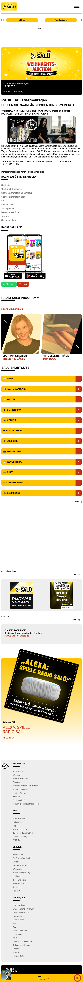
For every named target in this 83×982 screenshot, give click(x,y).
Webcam (16, 775)
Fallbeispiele (7, 204)
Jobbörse (17, 876)
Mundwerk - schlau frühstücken (26, 804)
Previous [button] (2, 20)
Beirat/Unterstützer (10, 212)
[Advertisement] (41, 36)
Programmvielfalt (12, 309)
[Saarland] (79, 389)
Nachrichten (18, 855)
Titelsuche (17, 887)
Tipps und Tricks (20, 880)
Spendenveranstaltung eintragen (17, 193)
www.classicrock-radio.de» (17, 635)
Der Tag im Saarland (21, 858)
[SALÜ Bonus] (79, 493)
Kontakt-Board (19, 818)
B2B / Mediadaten (20, 905)
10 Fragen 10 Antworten (23, 833)
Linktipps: (5, 616)
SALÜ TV (16, 840)
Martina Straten (19, 793)
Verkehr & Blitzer (20, 865)
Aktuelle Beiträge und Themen (25, 786)
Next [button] (80, 20)
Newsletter (17, 916)
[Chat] (79, 472)
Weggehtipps (18, 869)
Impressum (17, 934)
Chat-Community (20, 836)
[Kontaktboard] (79, 431)
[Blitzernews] (79, 410)
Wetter (16, 862)
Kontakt (16, 952)
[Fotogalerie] (79, 451)
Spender (5, 216)
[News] (79, 379)
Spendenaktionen (9, 220)
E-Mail (24, 284)
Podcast (16, 782)
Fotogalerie (17, 822)
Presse (16, 949)
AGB (15, 938)
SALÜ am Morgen (20, 778)
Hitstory (16, 796)
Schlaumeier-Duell (20, 800)
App (14, 826)
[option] (21, 337)
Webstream (18, 771)
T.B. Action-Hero (20, 829)
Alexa (15, 923)
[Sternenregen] (79, 483)
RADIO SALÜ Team (21, 913)
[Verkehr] (79, 420)
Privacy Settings (20, 956)
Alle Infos (9, 737)
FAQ (3, 200)
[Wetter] (79, 399)
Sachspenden (7, 208)
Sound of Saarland (21, 789)
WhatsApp (9, 284)
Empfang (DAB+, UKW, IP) (24, 909)
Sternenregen (18, 920)
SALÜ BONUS (18, 883)
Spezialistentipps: (8, 571)
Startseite (5, 185)
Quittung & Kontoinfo (11, 189)
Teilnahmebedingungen (23, 945)
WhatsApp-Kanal (20, 931)
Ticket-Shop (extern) (21, 873)
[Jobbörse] (79, 441)
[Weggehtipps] (79, 462)
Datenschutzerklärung (22, 941)
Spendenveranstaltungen (13, 197)
